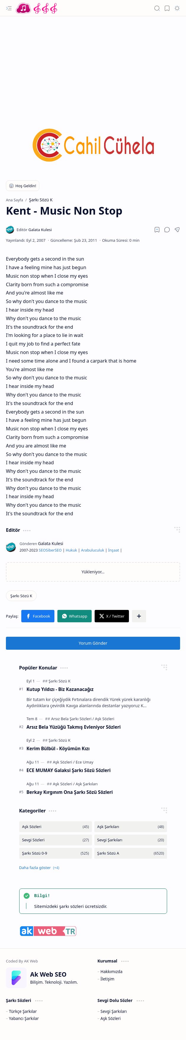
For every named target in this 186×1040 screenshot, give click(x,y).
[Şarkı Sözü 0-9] (55, 853)
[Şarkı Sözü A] (130, 853)
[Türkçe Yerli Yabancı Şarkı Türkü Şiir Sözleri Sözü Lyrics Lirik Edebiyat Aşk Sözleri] (37, 8)
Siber (50, 550)
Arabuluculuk (92, 550)
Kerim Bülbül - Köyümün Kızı (58, 748)
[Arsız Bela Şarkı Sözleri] (72, 718)
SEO (42, 550)
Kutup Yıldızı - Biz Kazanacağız (60, 689)
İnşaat (113, 550)
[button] (8, 8)
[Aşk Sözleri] (104, 718)
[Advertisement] (93, 63)
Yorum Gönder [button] (93, 643)
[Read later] (157, 229)
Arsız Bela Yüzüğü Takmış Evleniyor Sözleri (74, 727)
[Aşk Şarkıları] (87, 783)
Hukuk (71, 550)
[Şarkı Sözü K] (21, 595)
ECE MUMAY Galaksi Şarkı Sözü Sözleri (69, 770)
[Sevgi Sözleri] (55, 840)
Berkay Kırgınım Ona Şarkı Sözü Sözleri (70, 792)
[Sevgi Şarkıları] (130, 840)
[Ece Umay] (84, 762)
